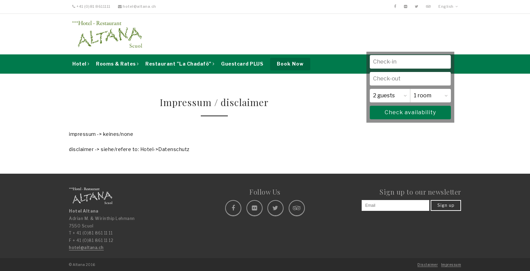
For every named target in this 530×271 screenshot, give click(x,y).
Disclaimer (427, 265)
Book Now (290, 64)
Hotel (81, 64)
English (448, 6)
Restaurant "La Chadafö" (180, 64)
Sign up (445, 205)
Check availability (410, 112)
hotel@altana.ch (137, 6)
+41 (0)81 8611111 (91, 6)
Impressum (451, 265)
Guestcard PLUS (242, 64)
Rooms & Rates (117, 64)
